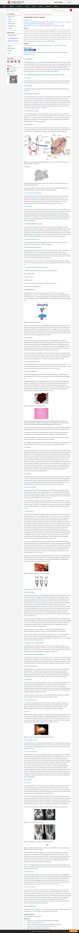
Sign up (33, 931)
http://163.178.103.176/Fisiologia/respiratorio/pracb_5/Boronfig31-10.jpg (42, 926)
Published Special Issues (13, 38)
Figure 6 (49, 497)
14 (46, 450)
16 (66, 864)
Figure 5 (37, 383)
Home (4, 6)
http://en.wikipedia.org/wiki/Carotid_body (35, 922)
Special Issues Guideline (13, 40)
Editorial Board (11, 23)
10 (29, 298)
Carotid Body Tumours (58, 45)
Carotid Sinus (32, 45)
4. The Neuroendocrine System (33, 223)
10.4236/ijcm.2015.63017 (31, 25)
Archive (10, 21)
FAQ (8, 53)
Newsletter (9, 45)
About (40, 6)
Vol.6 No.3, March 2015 (46, 14)
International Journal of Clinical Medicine (32, 14)
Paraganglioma (39, 45)
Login (69, 2)
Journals (19, 6)
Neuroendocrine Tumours (48, 45)
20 (47, 895)
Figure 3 (50, 293)
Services (48, 6)
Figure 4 (66, 364)
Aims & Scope (11, 16)
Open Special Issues (12, 35)
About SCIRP (63, 931)
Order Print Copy (11, 48)
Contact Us (9, 50)
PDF (38, 25)
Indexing (10, 28)
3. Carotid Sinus (29, 124)
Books (27, 6)
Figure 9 (32, 748)
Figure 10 (35, 754)
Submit (56, 6)
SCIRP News (55, 931)
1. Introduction (28, 59)
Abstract (26, 28)
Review (65, 45)
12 (29, 424)
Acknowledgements (30, 906)
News (33, 6)
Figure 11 (52, 789)
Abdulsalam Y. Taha (28, 20)
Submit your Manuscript (43, 931)
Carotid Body (26, 45)
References (27, 918)
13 (44, 450)
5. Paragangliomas (29, 289)
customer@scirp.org (13, 68)
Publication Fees (12, 25)
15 (53, 597)
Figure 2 (45, 107)
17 (45, 893)
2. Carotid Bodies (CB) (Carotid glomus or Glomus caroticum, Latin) (44, 74)
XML (45, 25)
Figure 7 (41, 552)
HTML (41, 25)
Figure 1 (39, 107)
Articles (11, 6)
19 (47, 893)
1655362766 (12, 73)
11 (32, 348)
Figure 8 (57, 688)
